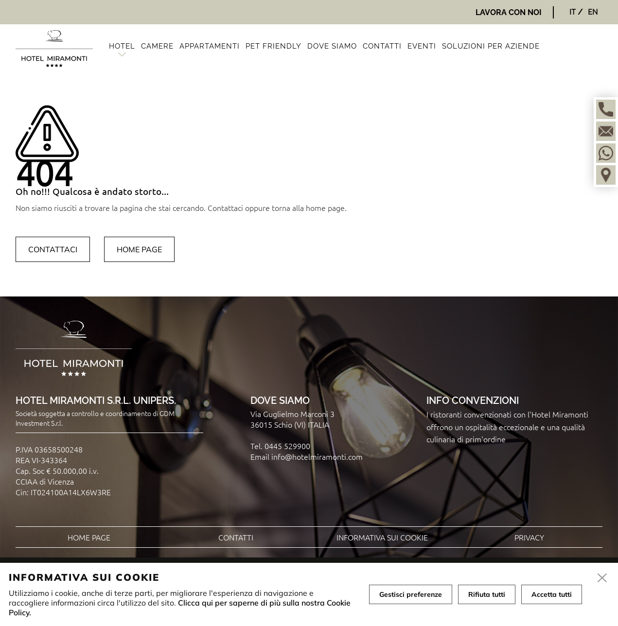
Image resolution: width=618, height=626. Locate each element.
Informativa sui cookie (382, 537)
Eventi (421, 46)
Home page (139, 249)
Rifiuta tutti (486, 594)
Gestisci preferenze (410, 594)
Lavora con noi (509, 12)
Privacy (529, 537)
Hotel (122, 46)
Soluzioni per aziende (491, 46)
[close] (602, 578)
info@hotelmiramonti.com (317, 456)
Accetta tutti (551, 594)
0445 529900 (287, 445)
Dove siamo (332, 46)
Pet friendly (273, 46)
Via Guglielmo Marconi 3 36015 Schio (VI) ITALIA (292, 419)
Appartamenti (209, 46)
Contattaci (52, 249)
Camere (157, 46)
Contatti (382, 46)
